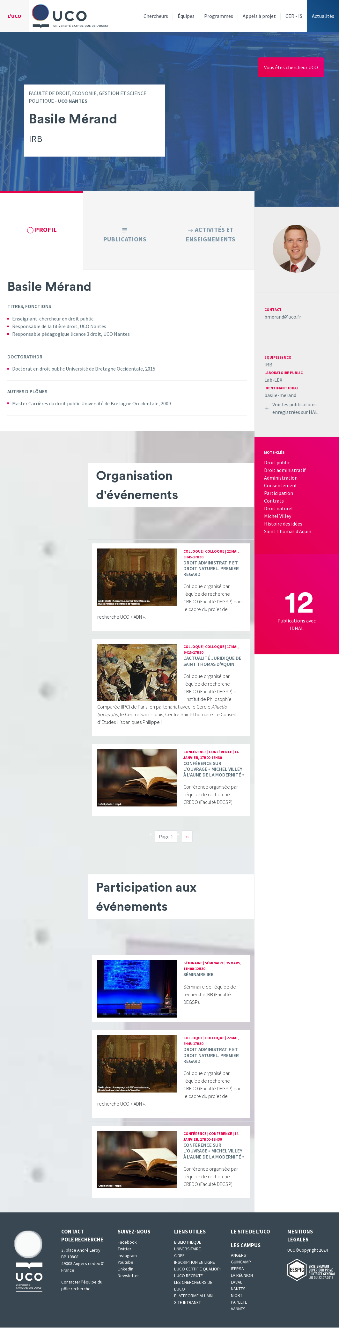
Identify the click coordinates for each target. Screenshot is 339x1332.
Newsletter (128, 1280)
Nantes (238, 1293)
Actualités (323, 16)
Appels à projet (259, 16)
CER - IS (293, 16)
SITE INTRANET (187, 1307)
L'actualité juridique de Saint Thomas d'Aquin (212, 665)
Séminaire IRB (198, 979)
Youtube (125, 1266)
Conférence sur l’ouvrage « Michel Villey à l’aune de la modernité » (213, 773)
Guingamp (241, 1266)
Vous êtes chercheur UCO (291, 67)
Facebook (127, 1246)
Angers (238, 1259)
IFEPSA (237, 1273)
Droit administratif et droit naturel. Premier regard (211, 572)
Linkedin (125, 1273)
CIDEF (179, 1260)
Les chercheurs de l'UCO (193, 1290)
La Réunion (242, 1280)
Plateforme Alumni (193, 1300)
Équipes (186, 16)
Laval (236, 1286)
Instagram (127, 1260)
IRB (268, 364)
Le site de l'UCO (250, 1236)
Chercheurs (156, 16)
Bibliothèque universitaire (187, 1250)
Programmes (218, 16)
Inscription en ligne (194, 1266)
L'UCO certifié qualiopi (197, 1273)
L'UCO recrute (188, 1280)
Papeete (239, 1306)
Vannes (238, 1313)
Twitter (124, 1253)
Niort (236, 1300)
